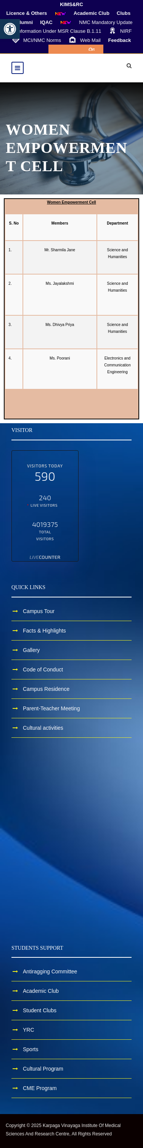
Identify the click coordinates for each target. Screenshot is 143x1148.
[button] (10, 29)
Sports (30, 1049)
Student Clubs (39, 1010)
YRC (28, 1030)
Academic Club (41, 991)
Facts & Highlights (44, 631)
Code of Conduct (43, 669)
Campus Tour (39, 611)
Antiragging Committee (50, 971)
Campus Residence (46, 689)
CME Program (40, 1088)
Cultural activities (43, 728)
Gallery (31, 650)
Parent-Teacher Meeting (51, 708)
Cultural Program (43, 1069)
